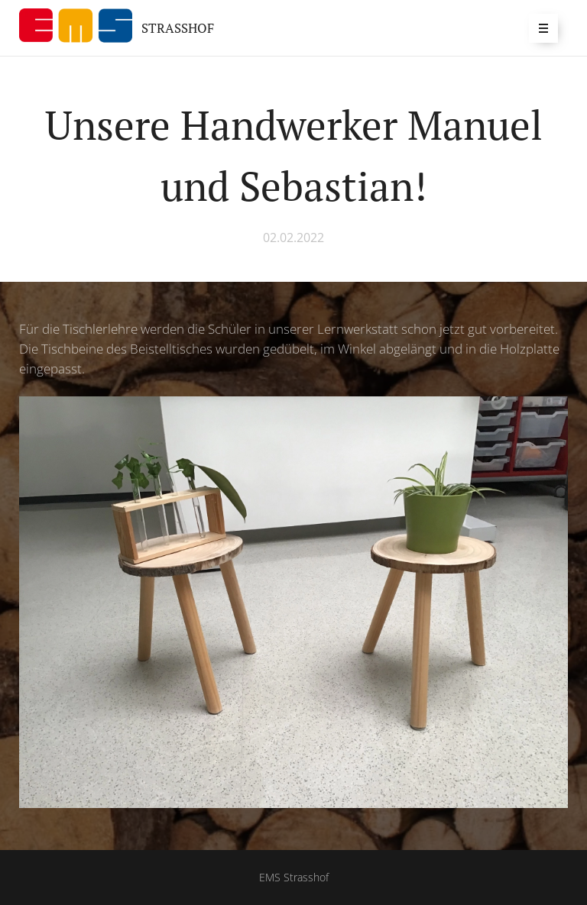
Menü (538, 28)
